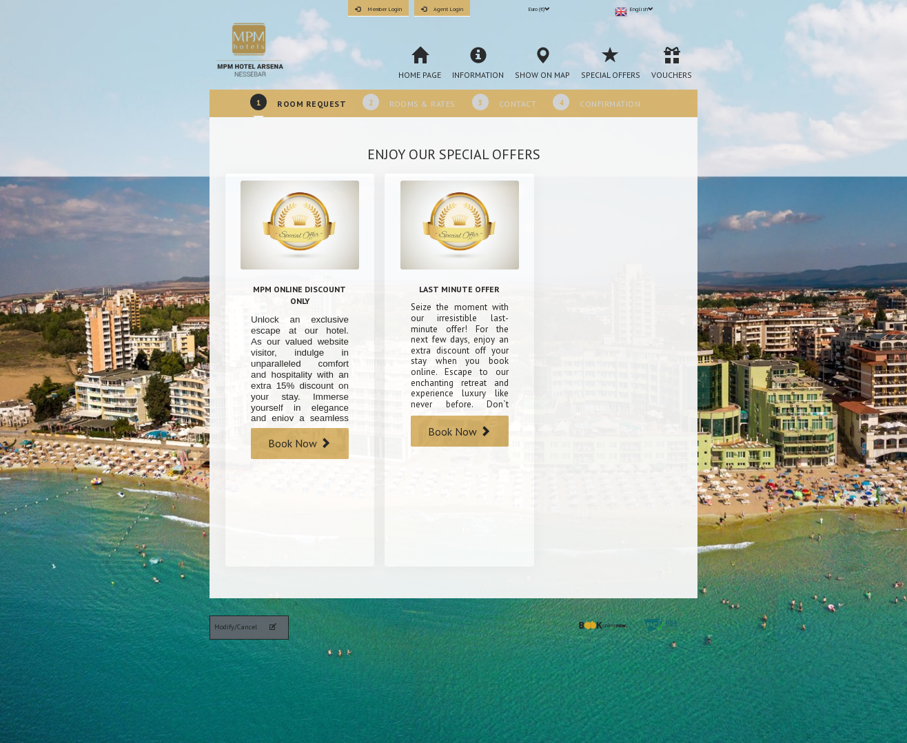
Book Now (299, 443)
